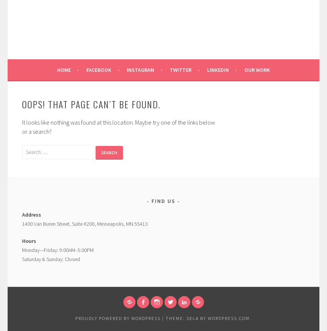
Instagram (140, 70)
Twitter (180, 70)
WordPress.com (229, 318)
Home (64, 70)
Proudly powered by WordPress (118, 318)
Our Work (257, 70)
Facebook (98, 70)
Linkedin (218, 70)
